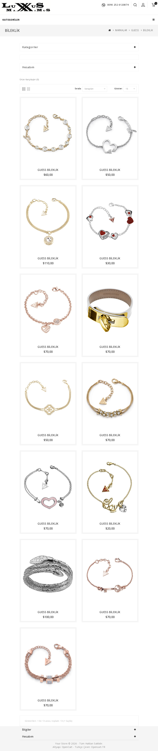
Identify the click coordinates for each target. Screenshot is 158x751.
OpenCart (67, 747)
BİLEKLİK (148, 30)
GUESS (135, 30)
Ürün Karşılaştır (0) (29, 79)
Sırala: (78, 88)
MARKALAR (121, 30)
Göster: (118, 88)
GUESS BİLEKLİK (48, 170)
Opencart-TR (98, 747)
